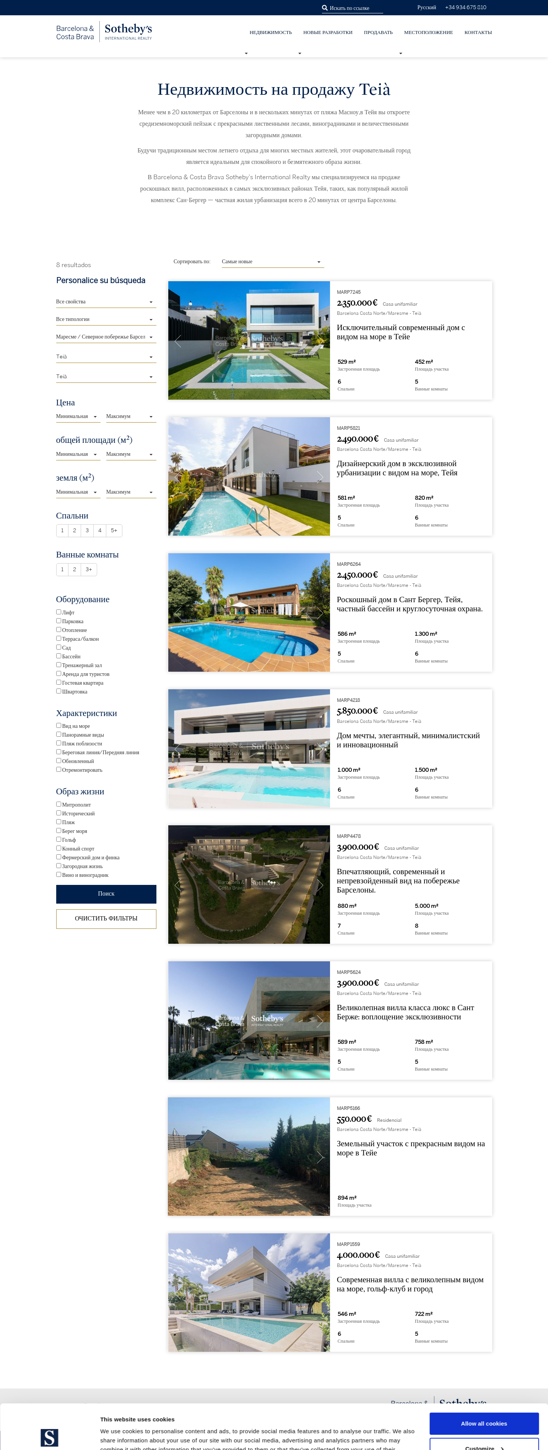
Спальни (72, 515)
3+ (89, 569)
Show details (118, 1435)
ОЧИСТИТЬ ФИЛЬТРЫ (106, 919)
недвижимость (271, 32)
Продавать (378, 32)
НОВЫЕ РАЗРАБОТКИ (328, 32)
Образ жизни (80, 791)
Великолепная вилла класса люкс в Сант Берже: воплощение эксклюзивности (405, 1012)
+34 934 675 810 (465, 7)
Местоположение (428, 32)
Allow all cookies (484, 1378)
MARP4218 (348, 700)
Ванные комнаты (87, 554)
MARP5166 (348, 1109)
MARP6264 (349, 564)
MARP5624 (349, 972)
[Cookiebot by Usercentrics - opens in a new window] (49, 1435)
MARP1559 (348, 1245)
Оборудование (83, 599)
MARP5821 (348, 428)
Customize (484, 1403)
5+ (114, 530)
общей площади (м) (94, 439)
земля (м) (75, 477)
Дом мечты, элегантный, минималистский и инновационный (408, 740)
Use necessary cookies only (484, 1429)
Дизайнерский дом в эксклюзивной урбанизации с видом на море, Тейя (397, 468)
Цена (65, 402)
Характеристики (86, 713)
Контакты (478, 32)
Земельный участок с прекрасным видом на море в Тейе (411, 1148)
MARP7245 (349, 292)
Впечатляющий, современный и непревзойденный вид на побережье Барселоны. (398, 881)
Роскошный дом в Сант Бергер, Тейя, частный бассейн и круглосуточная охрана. (410, 604)
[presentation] (178, 342)
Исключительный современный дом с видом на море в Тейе (401, 332)
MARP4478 (349, 836)
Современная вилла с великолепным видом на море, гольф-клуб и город (410, 1284)
